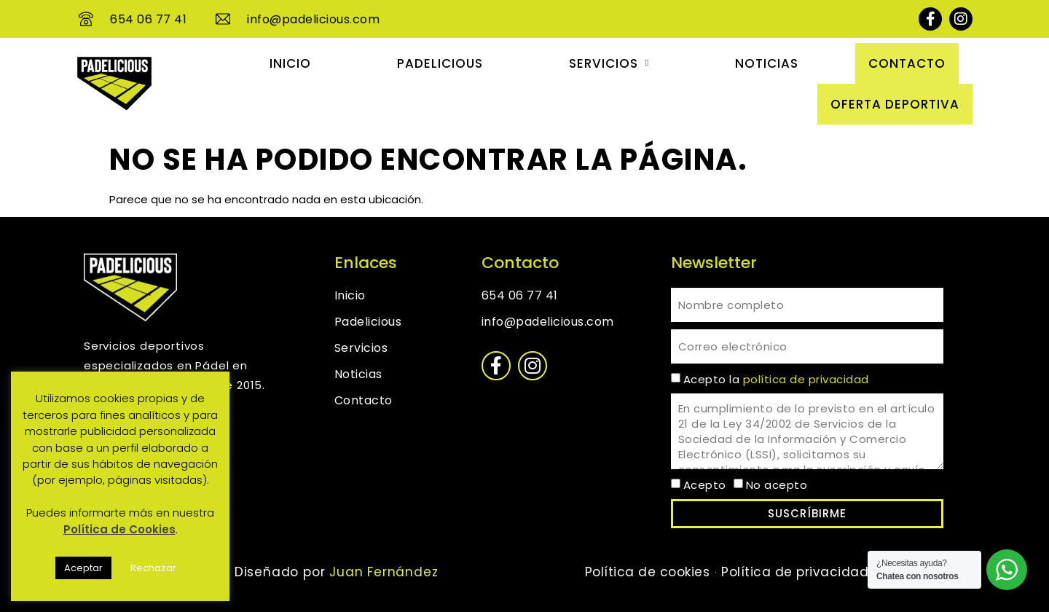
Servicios (609, 63)
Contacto (907, 63)
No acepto (777, 485)
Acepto (704, 485)
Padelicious (440, 63)
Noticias (766, 63)
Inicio (290, 63)
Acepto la (776, 379)
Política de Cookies (119, 529)
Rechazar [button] (153, 568)
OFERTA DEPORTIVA (894, 104)
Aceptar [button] (83, 568)
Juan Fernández (381, 572)
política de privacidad (806, 379)
